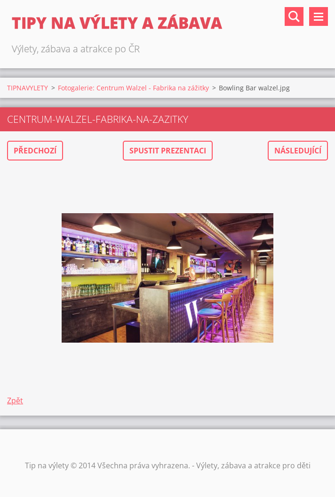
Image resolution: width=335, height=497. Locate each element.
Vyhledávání (294, 16)
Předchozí (35, 150)
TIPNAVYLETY (27, 87)
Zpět (15, 400)
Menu (318, 16)
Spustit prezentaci (167, 150)
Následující (297, 150)
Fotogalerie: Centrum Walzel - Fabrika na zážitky (133, 87)
